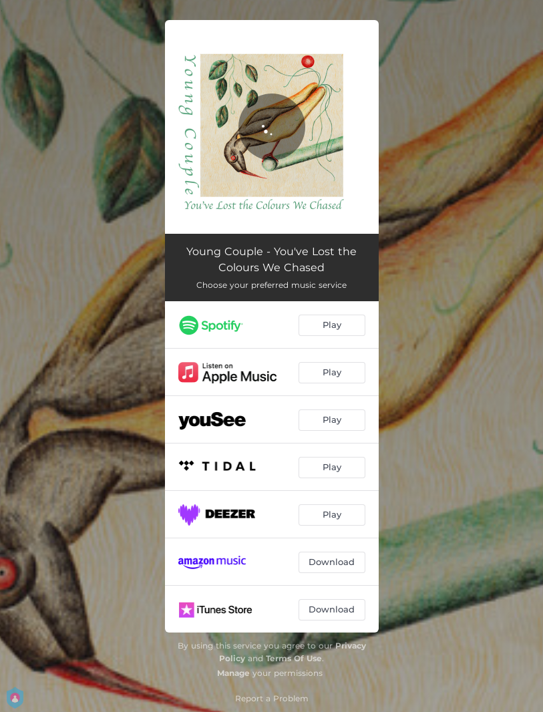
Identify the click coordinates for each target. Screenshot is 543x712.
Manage (233, 673)
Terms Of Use (294, 658)
